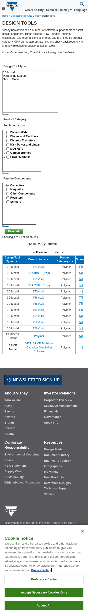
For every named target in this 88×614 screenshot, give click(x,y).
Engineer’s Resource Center (25, 16)
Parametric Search (30, 76)
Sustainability (14, 477)
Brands (9, 422)
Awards (9, 417)
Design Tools (53, 449)
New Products (54, 477)
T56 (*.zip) (39, 297)
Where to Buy (34, 10)
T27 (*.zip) (39, 267)
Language (78, 10)
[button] (4, 133)
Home (5, 16)
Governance (52, 417)
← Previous (40, 252)
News (8, 405)
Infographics (53, 466)
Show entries (43, 244)
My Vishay (51, 471)
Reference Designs (57, 483)
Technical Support (56, 488)
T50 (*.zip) (39, 291)
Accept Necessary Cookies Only (44, 597)
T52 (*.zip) (39, 322)
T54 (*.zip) (39, 310)
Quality (9, 433)
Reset (5, 114)
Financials (51, 411)
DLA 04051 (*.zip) (39, 273)
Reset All (14, 231)
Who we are (12, 400)
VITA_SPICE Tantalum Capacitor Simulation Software (39, 347)
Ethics (8, 460)
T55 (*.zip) (39, 303)
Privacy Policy (41, 575)
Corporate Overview (58, 400)
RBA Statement (15, 465)
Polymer (39, 336)
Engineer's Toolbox (57, 460)
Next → (59, 252)
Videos (48, 494)
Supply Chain (13, 471)
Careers (9, 428)
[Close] (82, 536)
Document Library (56, 455)
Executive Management (60, 405)
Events (9, 411)
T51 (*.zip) (39, 279)
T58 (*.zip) (39, 328)
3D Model (30, 72)
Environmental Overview (21, 454)
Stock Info (51, 422)
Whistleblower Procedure (22, 482)
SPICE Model (30, 79)
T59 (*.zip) (39, 316)
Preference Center (44, 584)
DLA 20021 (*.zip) (39, 285)
